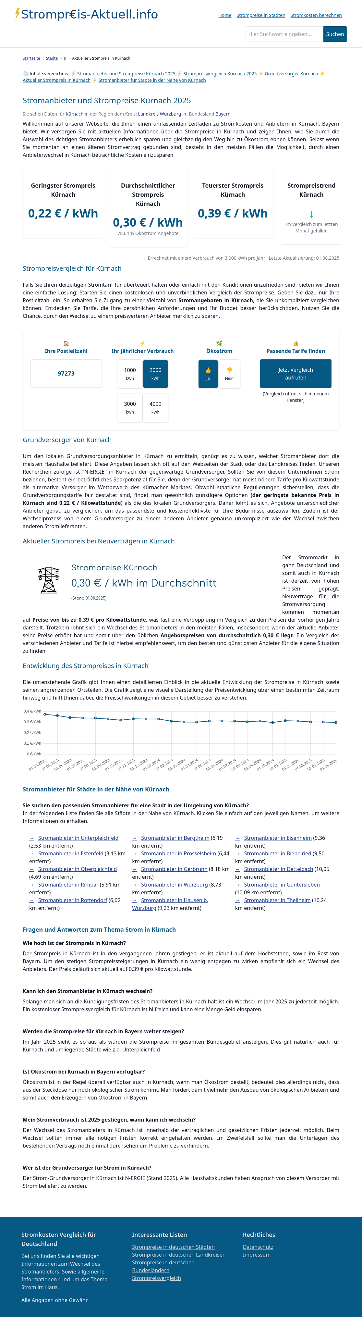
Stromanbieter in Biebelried (277, 853)
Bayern (222, 114)
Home (225, 15)
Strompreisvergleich (156, 1278)
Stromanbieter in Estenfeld (70, 853)
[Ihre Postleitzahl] (66, 373)
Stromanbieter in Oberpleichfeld (77, 869)
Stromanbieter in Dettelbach (278, 869)
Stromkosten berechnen (316, 15)
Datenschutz (258, 1246)
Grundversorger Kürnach (291, 73)
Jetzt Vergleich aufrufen (296, 373)
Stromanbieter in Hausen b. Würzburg (170, 904)
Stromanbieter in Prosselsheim (178, 853)
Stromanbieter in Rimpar (68, 884)
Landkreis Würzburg (159, 114)
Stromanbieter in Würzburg (174, 884)
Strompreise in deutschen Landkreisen (178, 1254)
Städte (52, 58)
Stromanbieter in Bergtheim (175, 837)
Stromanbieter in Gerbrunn (174, 869)
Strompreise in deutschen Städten (173, 1246)
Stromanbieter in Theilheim (277, 900)
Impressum (257, 1254)
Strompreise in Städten (260, 15)
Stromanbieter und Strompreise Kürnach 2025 (126, 73)
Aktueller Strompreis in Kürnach (56, 80)
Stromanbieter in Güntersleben (282, 884)
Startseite (31, 58)
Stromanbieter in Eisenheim (278, 837)
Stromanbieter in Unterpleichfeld (78, 837)
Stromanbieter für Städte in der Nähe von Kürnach (152, 80)
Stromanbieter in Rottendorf (72, 900)
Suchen (335, 34)
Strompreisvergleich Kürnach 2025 (220, 73)
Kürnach (74, 114)
